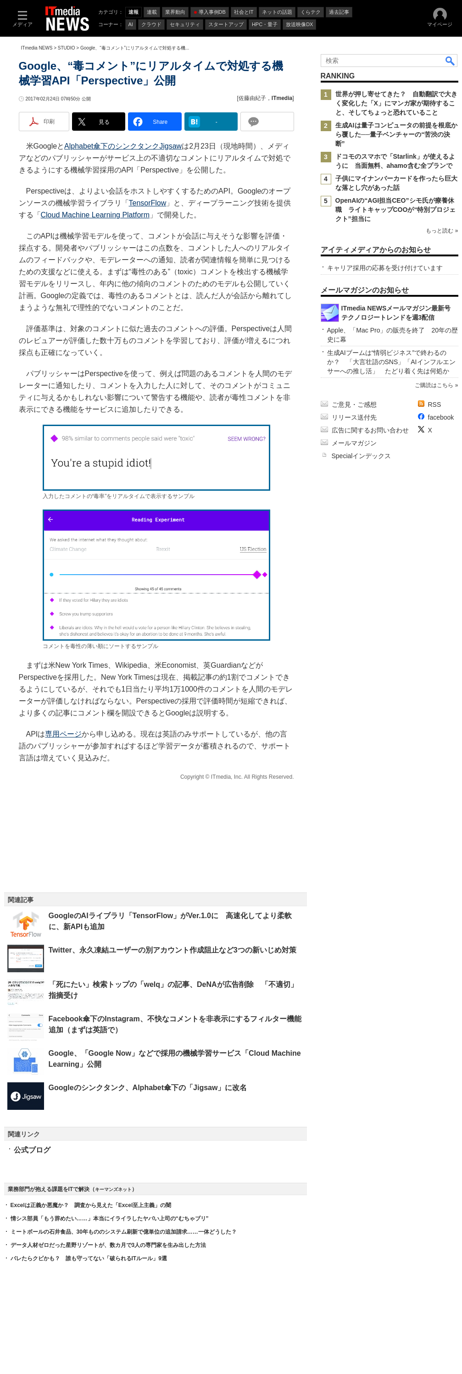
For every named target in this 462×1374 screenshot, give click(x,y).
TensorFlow (148, 203)
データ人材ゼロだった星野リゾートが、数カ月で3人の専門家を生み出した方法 (108, 1245)
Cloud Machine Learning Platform (95, 215)
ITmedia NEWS (37, 47)
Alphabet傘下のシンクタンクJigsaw (123, 146)
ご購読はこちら (434, 385)
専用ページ (63, 734)
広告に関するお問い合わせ (370, 430)
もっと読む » (442, 230)
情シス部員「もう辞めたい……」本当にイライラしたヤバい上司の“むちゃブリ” (110, 1218)
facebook (441, 417)
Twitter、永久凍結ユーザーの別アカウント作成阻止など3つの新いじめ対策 (172, 950)
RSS (434, 404)
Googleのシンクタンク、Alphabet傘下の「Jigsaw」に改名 (148, 1087)
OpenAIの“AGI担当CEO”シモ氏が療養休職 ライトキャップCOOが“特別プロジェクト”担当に (395, 209)
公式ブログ (32, 1150)
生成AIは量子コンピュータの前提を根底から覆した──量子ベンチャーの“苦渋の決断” (396, 134)
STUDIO (66, 47)
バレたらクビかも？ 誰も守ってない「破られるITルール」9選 (89, 1258)
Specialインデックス (361, 456)
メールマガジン (354, 443)
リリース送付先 (354, 417)
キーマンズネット (113, 1189)
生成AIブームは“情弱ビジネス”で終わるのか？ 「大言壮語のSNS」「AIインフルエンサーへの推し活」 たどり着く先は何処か (391, 362)
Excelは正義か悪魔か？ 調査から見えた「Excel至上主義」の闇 (91, 1205)
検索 (450, 60)
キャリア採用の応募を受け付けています (385, 267)
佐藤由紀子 (252, 98)
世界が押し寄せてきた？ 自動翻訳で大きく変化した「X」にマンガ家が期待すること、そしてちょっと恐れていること (396, 103)
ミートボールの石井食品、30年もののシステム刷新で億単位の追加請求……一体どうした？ (124, 1232)
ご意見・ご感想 (354, 404)
